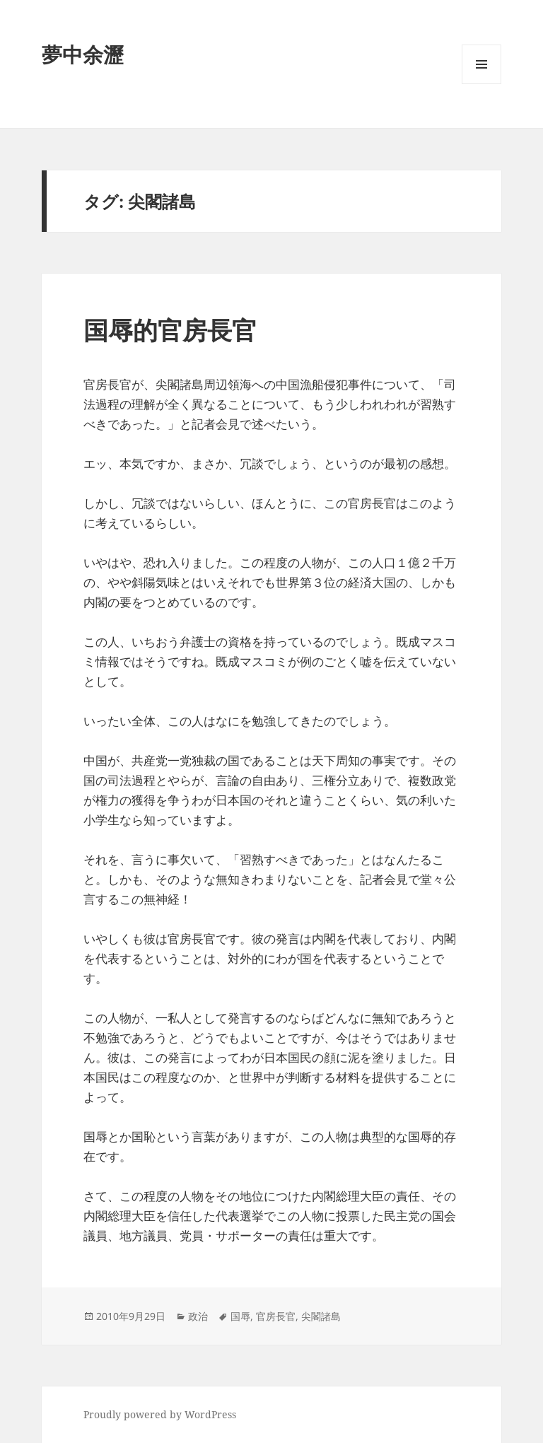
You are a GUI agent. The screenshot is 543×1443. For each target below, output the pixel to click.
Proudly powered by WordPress (159, 1414)
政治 (198, 1316)
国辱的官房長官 (170, 329)
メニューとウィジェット (481, 83)
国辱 (240, 1316)
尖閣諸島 (321, 1316)
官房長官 (276, 1316)
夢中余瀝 (83, 54)
